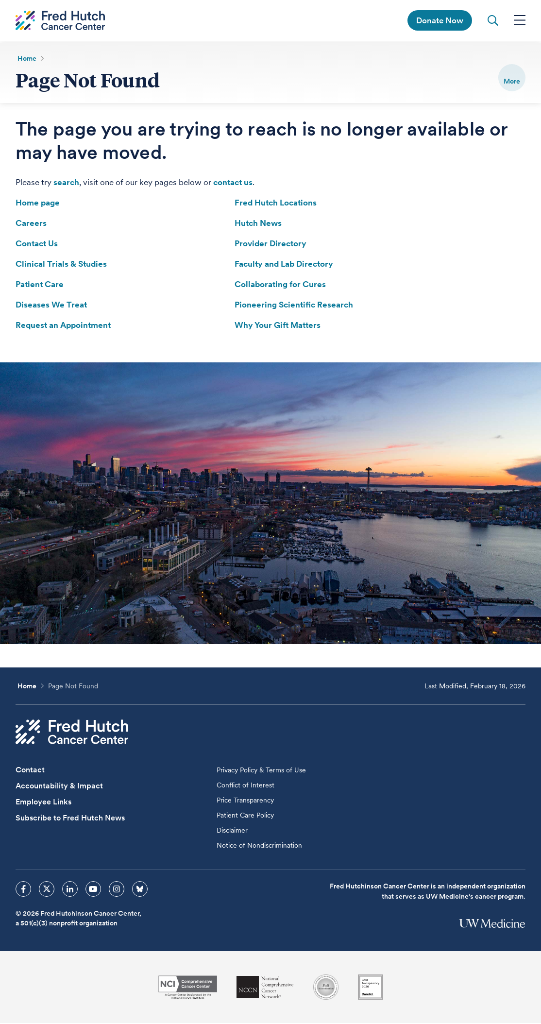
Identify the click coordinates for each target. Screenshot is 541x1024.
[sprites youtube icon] (93, 890)
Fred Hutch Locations (276, 203)
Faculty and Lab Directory (284, 265)
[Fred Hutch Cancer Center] (72, 732)
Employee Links (43, 802)
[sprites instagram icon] (116, 890)
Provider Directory (270, 244)
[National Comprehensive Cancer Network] (265, 988)
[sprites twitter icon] (46, 890)
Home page (38, 203)
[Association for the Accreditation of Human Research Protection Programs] (325, 988)
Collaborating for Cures (280, 285)
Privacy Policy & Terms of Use (261, 771)
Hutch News (258, 224)
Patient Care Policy (245, 816)
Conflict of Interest (245, 786)
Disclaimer (232, 831)
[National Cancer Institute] (187, 988)
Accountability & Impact (59, 786)
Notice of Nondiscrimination (259, 846)
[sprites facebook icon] (23, 890)
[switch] (511, 77)
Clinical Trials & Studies (61, 265)
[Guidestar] (370, 988)
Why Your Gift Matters (278, 326)
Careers (31, 224)
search (66, 183)
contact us (233, 183)
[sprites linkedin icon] (70, 890)
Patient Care (40, 285)
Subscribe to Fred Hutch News (70, 818)
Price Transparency (245, 801)
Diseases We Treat (51, 305)
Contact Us (37, 244)
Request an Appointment (63, 326)
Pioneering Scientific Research (294, 305)
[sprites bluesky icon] (140, 890)
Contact (30, 770)
